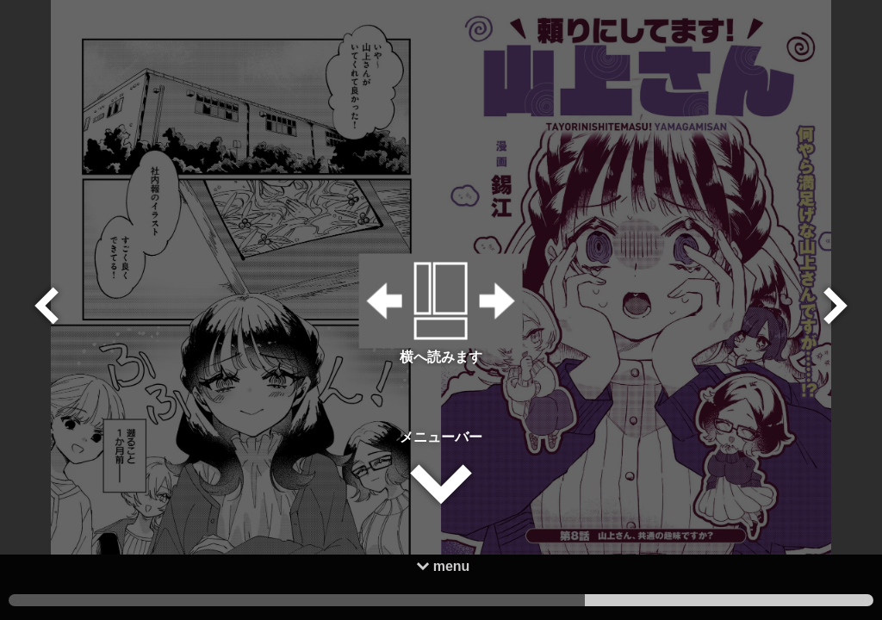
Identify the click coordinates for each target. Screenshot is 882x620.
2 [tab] (441, 600)
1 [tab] (729, 600)
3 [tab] (153, 600)
